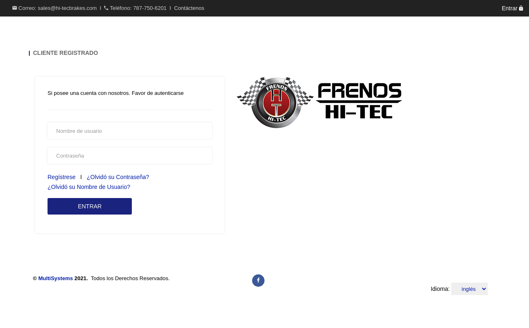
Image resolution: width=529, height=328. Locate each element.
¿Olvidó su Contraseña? (118, 177)
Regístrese (62, 177)
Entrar (512, 8)
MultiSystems (55, 278)
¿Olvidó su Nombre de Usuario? (89, 187)
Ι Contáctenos (186, 8)
